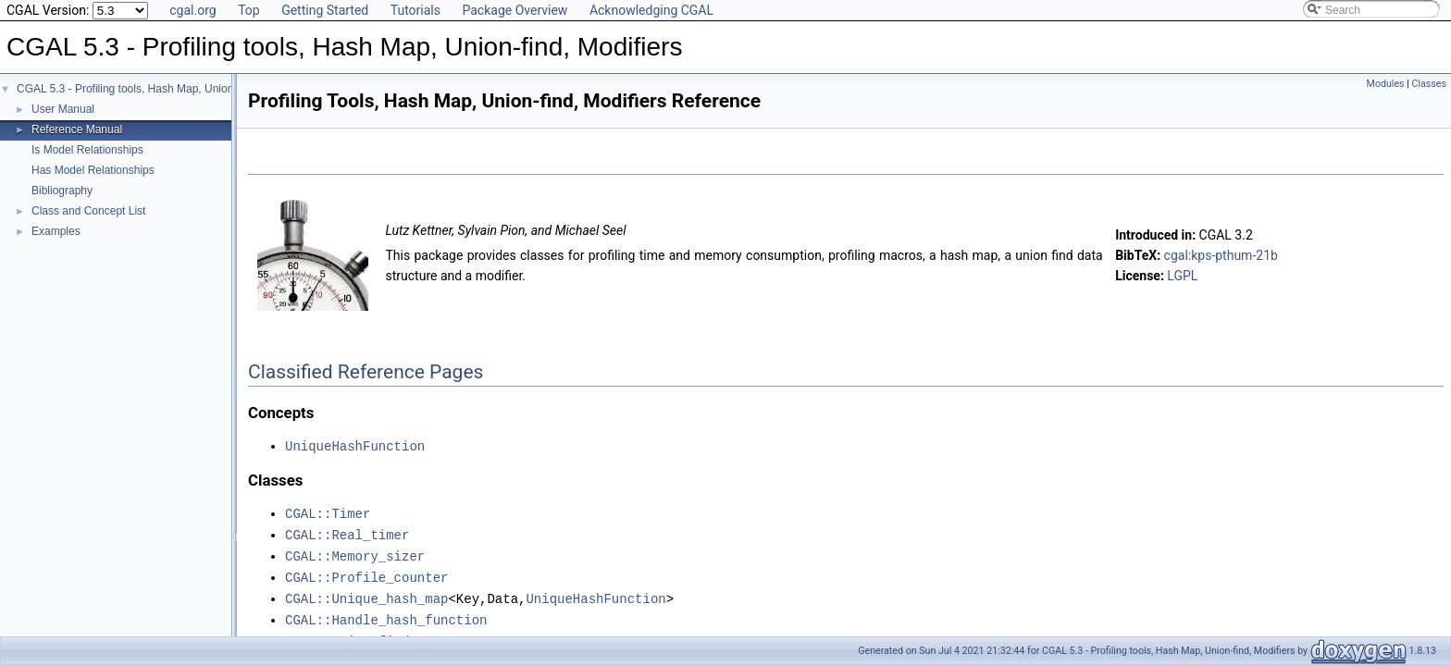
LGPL (1182, 275)
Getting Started (324, 10)
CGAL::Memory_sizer (355, 552)
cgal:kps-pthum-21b (1221, 255)
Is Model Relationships (87, 149)
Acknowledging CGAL (651, 10)
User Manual (62, 109)
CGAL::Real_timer (347, 532)
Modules (1386, 84)
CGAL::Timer (327, 512)
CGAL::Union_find (347, 634)
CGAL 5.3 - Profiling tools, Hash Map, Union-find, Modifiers (161, 88)
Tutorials (415, 10)
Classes (1429, 84)
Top (249, 10)
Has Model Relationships (93, 170)
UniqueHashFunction (355, 445)
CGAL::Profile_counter (366, 573)
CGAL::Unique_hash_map (366, 593)
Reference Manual (76, 129)
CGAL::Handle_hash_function (386, 614)
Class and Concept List (88, 210)
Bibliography (62, 190)
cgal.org (192, 10)
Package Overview (514, 10)
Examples (56, 231)
